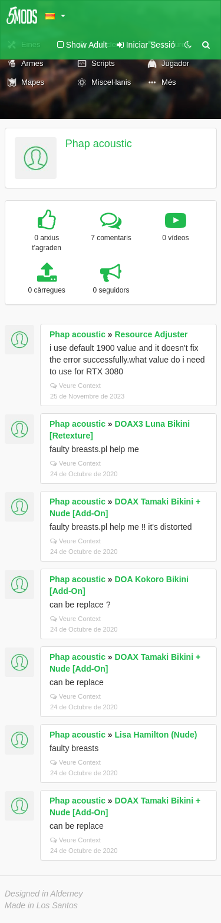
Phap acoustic (98, 144)
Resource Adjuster (151, 334)
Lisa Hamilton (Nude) (156, 734)
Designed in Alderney (44, 893)
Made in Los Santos (41, 905)
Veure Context (75, 385)
